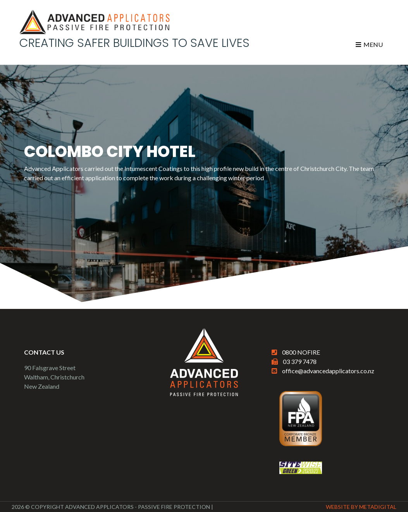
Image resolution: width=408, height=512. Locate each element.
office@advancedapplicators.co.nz (328, 370)
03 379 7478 (300, 361)
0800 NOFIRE (301, 352)
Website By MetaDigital (361, 506)
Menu (369, 44)
